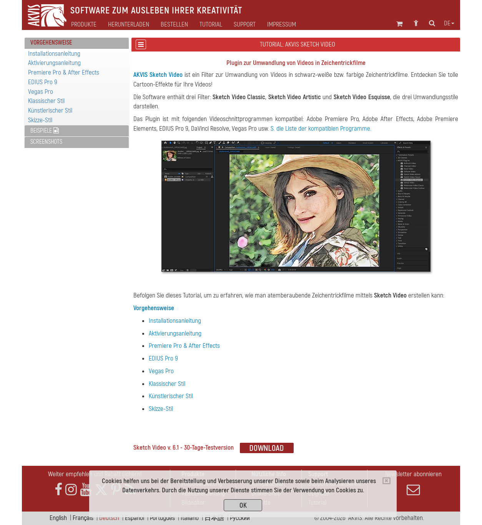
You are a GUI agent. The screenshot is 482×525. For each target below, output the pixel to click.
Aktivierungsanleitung (54, 63)
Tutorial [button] (210, 24)
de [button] (449, 23)
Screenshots (46, 142)
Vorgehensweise (153, 308)
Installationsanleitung (54, 54)
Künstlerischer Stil (50, 110)
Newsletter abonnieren (413, 483)
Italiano (190, 518)
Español (134, 518)
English (58, 518)
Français (83, 518)
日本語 (214, 518)
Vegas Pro (40, 92)
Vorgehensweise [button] (51, 43)
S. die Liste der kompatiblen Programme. (321, 129)
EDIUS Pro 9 (42, 82)
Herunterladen (128, 24)
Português (162, 518)
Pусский (240, 518)
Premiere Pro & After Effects (63, 72)
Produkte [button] (83, 24)
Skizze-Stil (40, 120)
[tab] (77, 43)
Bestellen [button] (174, 24)
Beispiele (44, 131)
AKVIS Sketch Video (158, 75)
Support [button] (245, 24)
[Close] (386, 481)
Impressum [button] (281, 24)
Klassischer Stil (46, 101)
